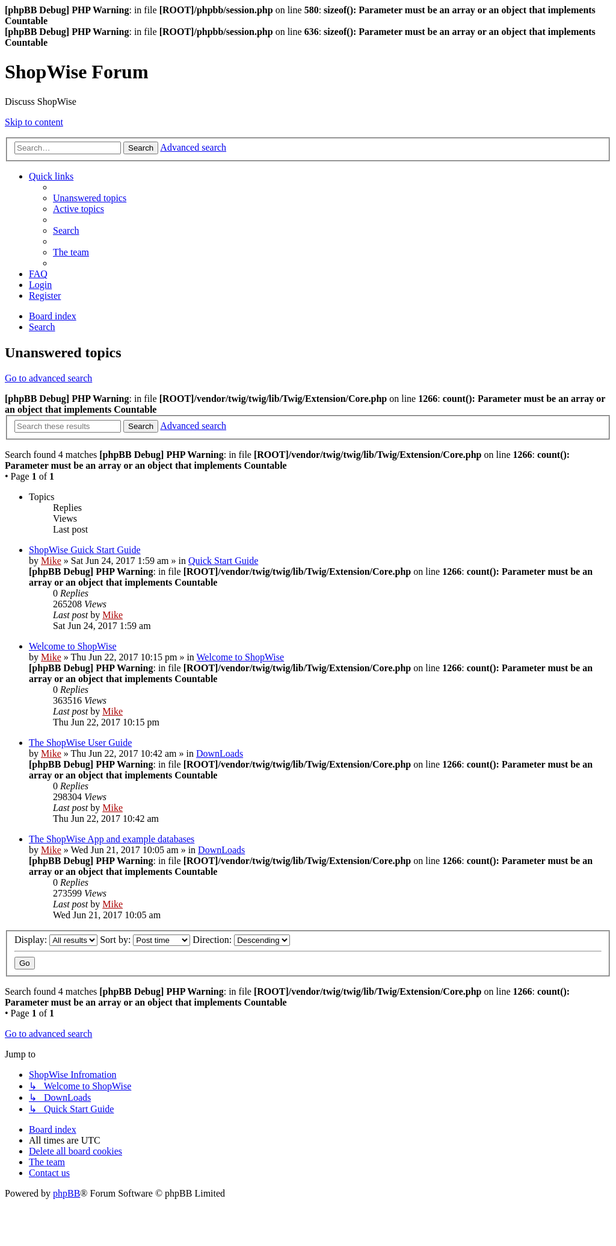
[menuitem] (89, 198)
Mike (51, 561)
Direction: (241, 939)
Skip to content (34, 122)
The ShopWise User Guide (80, 742)
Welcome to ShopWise (73, 646)
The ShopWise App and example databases (111, 839)
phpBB (66, 1193)
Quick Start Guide (223, 561)
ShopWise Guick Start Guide (85, 550)
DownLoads (219, 753)
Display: (55, 939)
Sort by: (145, 939)
